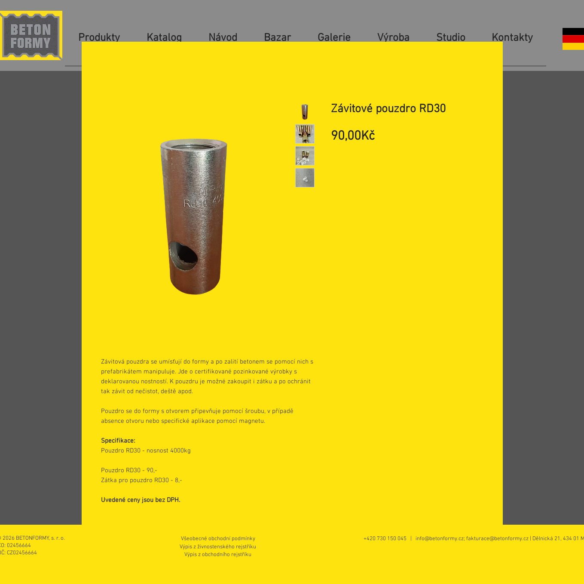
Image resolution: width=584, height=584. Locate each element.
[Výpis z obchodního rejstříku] (217, 554)
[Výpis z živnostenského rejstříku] (218, 547)
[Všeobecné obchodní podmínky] (218, 538)
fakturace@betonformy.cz (497, 538)
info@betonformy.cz (440, 538)
